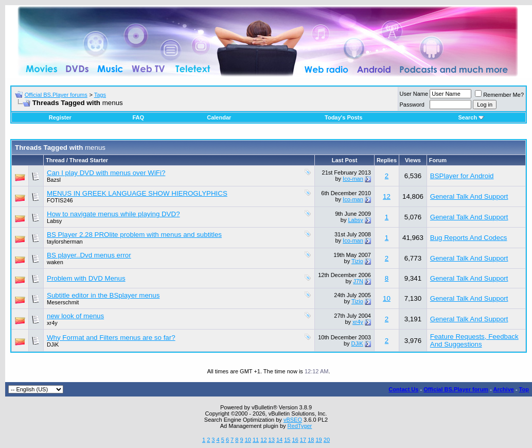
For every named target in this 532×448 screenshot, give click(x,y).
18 (311, 440)
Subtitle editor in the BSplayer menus (103, 295)
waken (55, 262)
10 (387, 298)
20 (327, 440)
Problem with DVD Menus (86, 278)
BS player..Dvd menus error (89, 255)
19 (318, 440)
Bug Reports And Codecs (468, 238)
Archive (503, 389)
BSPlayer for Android (462, 176)
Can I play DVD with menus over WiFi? (106, 173)
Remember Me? (499, 95)
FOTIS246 (60, 200)
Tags (100, 95)
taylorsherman (65, 241)
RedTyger (300, 426)
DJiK (53, 344)
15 (287, 440)
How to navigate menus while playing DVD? (113, 214)
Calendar (219, 117)
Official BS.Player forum (455, 389)
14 (279, 440)
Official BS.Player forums (56, 95)
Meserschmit (63, 302)
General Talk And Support (469, 196)
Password (412, 104)
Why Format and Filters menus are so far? (111, 337)
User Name (414, 94)
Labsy (54, 221)
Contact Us (403, 389)
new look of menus (75, 316)
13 (272, 440)
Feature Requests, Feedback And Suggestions (474, 340)
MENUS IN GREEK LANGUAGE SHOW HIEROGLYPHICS (137, 193)
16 (295, 440)
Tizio (357, 261)
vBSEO (292, 420)
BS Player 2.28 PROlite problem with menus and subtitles (134, 234)
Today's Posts (343, 117)
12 (387, 196)
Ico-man (353, 179)
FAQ (138, 117)
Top (524, 389)
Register (60, 117)
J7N (358, 281)
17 (303, 440)
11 (256, 440)
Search (471, 117)
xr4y (52, 323)
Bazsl (54, 180)
